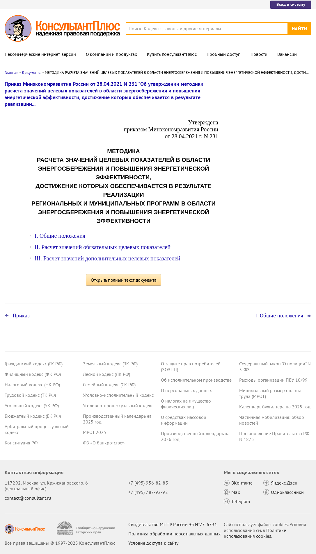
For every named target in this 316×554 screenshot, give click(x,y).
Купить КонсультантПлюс (172, 54)
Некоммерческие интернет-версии (40, 54)
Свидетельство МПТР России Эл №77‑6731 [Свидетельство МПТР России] (172, 524)
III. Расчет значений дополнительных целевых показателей (107, 258)
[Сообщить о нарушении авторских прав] (86, 528)
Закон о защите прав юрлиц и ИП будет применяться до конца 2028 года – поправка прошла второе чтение (268, 114)
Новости (259, 54)
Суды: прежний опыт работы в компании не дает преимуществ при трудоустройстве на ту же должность (266, 208)
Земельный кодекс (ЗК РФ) (110, 364)
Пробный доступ (224, 54)
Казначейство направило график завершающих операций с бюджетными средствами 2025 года (265, 145)
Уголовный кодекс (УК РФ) (32, 405)
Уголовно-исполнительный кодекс (118, 395)
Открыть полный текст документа (124, 280)
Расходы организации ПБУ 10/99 (273, 380)
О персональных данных (186, 390)
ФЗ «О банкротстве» (104, 443)
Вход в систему (290, 4)
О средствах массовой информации (183, 420)
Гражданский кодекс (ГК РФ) (34, 364)
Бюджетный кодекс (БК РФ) (33, 416)
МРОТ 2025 (94, 432)
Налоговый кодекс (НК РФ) (32, 384)
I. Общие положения (60, 236)
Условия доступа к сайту (153, 543)
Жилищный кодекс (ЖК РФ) (33, 374)
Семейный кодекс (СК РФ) (109, 384)
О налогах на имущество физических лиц (186, 404)
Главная (11, 72)
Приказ (21, 315)
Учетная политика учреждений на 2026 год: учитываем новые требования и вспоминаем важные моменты (268, 177)
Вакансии (287, 54)
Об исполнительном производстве (196, 380)
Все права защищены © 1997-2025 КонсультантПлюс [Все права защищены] (60, 543)
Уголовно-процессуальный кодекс (118, 405)
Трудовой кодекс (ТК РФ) (30, 395)
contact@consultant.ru (28, 498)
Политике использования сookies (255, 533)
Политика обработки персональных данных (174, 534)
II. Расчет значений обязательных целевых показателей (103, 247)
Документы (31, 72)
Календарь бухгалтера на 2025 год (274, 407)
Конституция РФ (21, 443)
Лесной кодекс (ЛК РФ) (106, 374)
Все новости (242, 227)
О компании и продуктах (111, 54)
